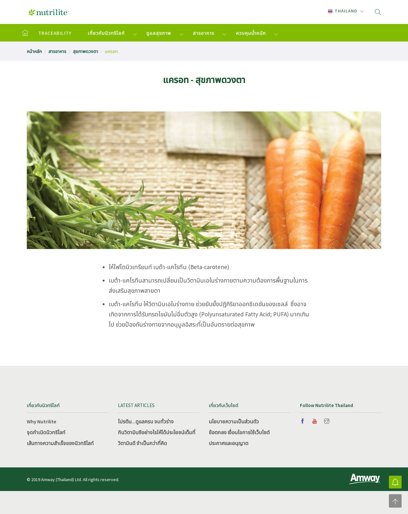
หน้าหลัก (34, 51)
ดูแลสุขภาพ (158, 33)
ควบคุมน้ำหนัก (251, 33)
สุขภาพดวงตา (85, 51)
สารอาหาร (203, 33)
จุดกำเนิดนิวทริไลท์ (46, 432)
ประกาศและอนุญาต (228, 443)
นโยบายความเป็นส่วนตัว (234, 421)
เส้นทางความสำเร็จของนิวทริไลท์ (60, 443)
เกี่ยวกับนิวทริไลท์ (106, 33)
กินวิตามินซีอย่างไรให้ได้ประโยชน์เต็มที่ (156, 432)
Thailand (342, 11)
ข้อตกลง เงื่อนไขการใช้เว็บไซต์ (239, 432)
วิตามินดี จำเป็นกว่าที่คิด (142, 443)
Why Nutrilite (41, 421)
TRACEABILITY (55, 33)
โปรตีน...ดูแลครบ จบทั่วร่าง (146, 421)
